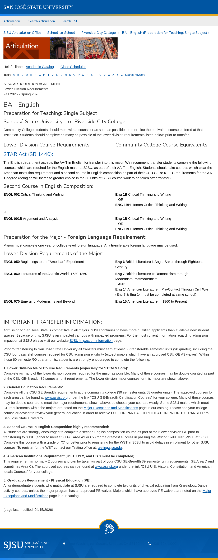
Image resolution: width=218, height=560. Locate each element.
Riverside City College (98, 32)
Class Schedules (73, 67)
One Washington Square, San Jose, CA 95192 (104, 543)
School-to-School (61, 32)
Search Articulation (42, 21)
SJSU (38, 7)
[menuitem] (12, 21)
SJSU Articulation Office (22, 32)
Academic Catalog (40, 67)
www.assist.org (56, 397)
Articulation (11, 21)
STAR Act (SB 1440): (28, 154)
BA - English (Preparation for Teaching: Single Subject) (165, 32)
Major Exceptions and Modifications (111, 408)
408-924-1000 (164, 543)
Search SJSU (70, 21)
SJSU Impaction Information (91, 340)
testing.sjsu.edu (110, 447)
